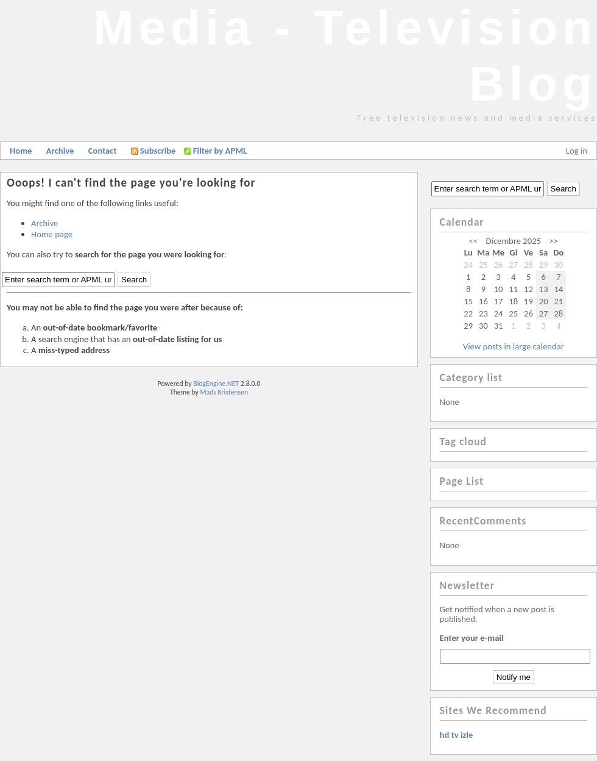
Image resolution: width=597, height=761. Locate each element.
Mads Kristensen (224, 392)
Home (21, 150)
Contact (102, 150)
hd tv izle (456, 734)
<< (473, 240)
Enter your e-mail (472, 637)
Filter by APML (220, 150)
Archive (60, 150)
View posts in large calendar (513, 346)
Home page (51, 234)
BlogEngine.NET (216, 383)
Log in (576, 150)
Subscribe (153, 150)
